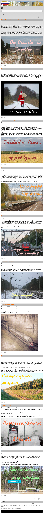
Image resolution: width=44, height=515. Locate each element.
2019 (21, 504)
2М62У (2, 504)
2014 (10, 504)
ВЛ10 (24, 504)
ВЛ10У (27, 504)
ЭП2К (2, 507)
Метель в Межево (7, 405)
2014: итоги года (7, 69)
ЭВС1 (33, 505)
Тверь (17, 505)
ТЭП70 (14, 505)
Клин (36, 504)
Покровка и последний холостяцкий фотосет (15, 356)
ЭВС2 (36, 505)
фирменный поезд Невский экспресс (14, 508)
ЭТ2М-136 (5, 508)
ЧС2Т (23, 505)
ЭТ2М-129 (2, 508)
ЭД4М (39, 505)
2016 (15, 504)
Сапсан (5, 505)
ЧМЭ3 (20, 505)
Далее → (41, 16)
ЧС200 (30, 505)
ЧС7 (28, 505)
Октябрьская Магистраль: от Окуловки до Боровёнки (17, 20)
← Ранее (31, 16)
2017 (17, 504)
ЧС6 (26, 505)
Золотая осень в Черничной (10, 168)
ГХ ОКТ (32, 504)
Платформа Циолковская (9, 451)
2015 (13, 504)
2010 (6, 504)
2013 (8, 504)
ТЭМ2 (8, 505)
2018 (19, 504)
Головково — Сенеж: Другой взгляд (12, 120)
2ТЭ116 (4, 504)
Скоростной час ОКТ (8, 304)
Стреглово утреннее (8, 216)
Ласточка (40, 504)
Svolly (16, 122)
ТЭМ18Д (11, 505)
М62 (2, 505)
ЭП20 (6, 506)
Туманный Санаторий (8, 261)
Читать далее (4, 65)
